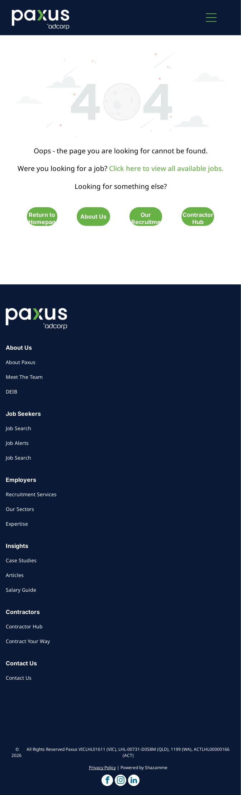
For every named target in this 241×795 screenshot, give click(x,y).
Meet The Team (24, 376)
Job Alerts (17, 443)
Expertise (17, 523)
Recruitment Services (31, 494)
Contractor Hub (24, 626)
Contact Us (19, 677)
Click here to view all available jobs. (166, 168)
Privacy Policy (102, 767)
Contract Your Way (28, 641)
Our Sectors (20, 509)
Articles (15, 575)
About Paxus (21, 362)
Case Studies (21, 560)
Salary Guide (21, 589)
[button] (211, 17)
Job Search (18, 428)
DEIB (11, 391)
